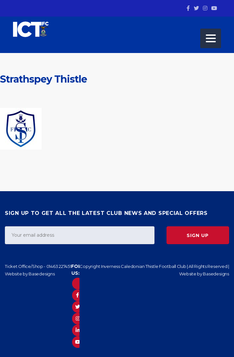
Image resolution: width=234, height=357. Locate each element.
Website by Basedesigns (30, 273)
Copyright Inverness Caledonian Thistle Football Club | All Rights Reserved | (154, 266)
